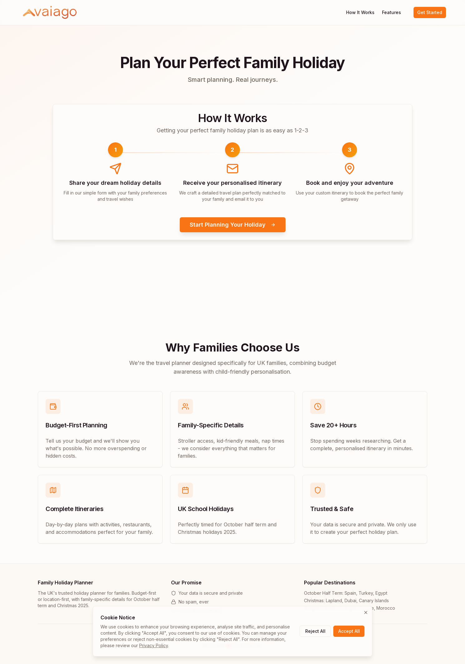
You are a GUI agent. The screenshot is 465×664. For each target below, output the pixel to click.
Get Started (429, 12)
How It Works (360, 12)
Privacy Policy (153, 645)
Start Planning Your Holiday (233, 224)
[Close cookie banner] (366, 612)
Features (391, 12)
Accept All (349, 631)
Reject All (315, 631)
